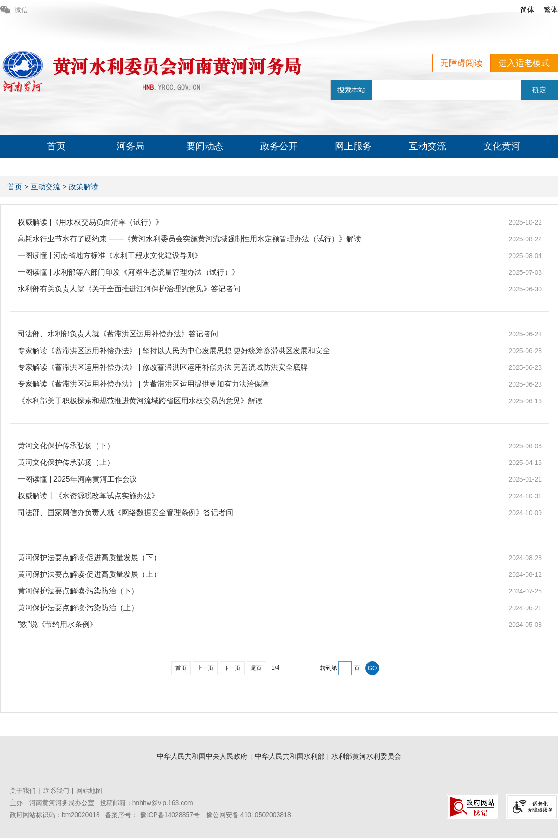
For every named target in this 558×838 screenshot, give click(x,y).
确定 (539, 90)
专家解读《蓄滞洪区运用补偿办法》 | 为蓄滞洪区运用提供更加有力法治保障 (143, 384)
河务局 (130, 146)
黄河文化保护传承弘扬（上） (66, 462)
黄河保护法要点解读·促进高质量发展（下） (89, 557)
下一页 (232, 668)
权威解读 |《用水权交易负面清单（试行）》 (90, 222)
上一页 (205, 668)
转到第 (328, 668)
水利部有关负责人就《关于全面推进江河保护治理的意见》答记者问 (129, 289)
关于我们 (23, 790)
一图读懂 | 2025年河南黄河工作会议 (77, 479)
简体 (527, 9)
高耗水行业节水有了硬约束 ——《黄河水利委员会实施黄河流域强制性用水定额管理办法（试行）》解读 (189, 239)
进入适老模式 (524, 63)
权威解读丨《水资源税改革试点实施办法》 (88, 496)
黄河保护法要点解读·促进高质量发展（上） (89, 574)
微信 (14, 9)
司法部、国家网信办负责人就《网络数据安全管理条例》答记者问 (125, 512)
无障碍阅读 (461, 63)
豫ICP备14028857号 (170, 815)
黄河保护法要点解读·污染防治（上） (78, 608)
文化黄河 (501, 146)
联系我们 (56, 790)
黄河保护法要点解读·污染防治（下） (78, 591)
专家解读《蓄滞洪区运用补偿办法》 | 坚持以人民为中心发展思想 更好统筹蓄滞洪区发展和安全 (174, 351)
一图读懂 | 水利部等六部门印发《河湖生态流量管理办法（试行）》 (128, 272)
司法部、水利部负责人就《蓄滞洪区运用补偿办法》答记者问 (118, 334)
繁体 (551, 9)
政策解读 (83, 187)
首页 (56, 146)
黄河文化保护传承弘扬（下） (66, 446)
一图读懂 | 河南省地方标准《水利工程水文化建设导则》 (110, 255)
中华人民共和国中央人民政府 (202, 756)
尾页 (256, 668)
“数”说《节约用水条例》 (57, 624)
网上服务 (353, 146)
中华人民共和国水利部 (289, 756)
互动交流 (427, 146)
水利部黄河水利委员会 (366, 756)
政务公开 (279, 146)
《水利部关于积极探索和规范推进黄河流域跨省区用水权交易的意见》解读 (140, 401)
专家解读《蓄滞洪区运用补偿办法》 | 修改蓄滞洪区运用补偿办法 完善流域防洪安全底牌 (163, 367)
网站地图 (89, 790)
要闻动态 (204, 146)
